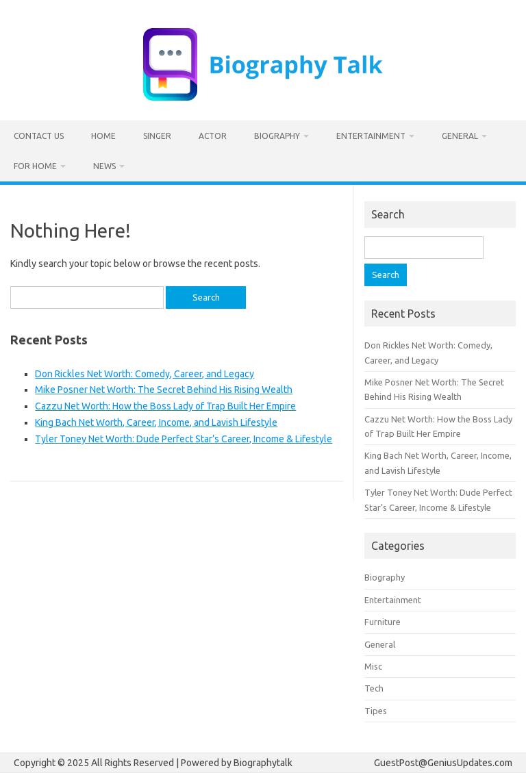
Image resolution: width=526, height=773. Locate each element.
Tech (374, 688)
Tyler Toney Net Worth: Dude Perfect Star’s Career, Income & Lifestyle (183, 438)
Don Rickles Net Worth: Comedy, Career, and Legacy (144, 373)
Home (103, 135)
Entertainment (370, 135)
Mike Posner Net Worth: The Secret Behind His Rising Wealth (163, 389)
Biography (277, 135)
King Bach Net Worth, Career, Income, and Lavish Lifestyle (156, 422)
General (460, 135)
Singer (157, 135)
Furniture (382, 621)
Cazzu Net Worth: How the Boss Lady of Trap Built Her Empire (165, 406)
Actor (213, 135)
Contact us (39, 135)
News (104, 166)
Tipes (375, 710)
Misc (373, 666)
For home (35, 166)
